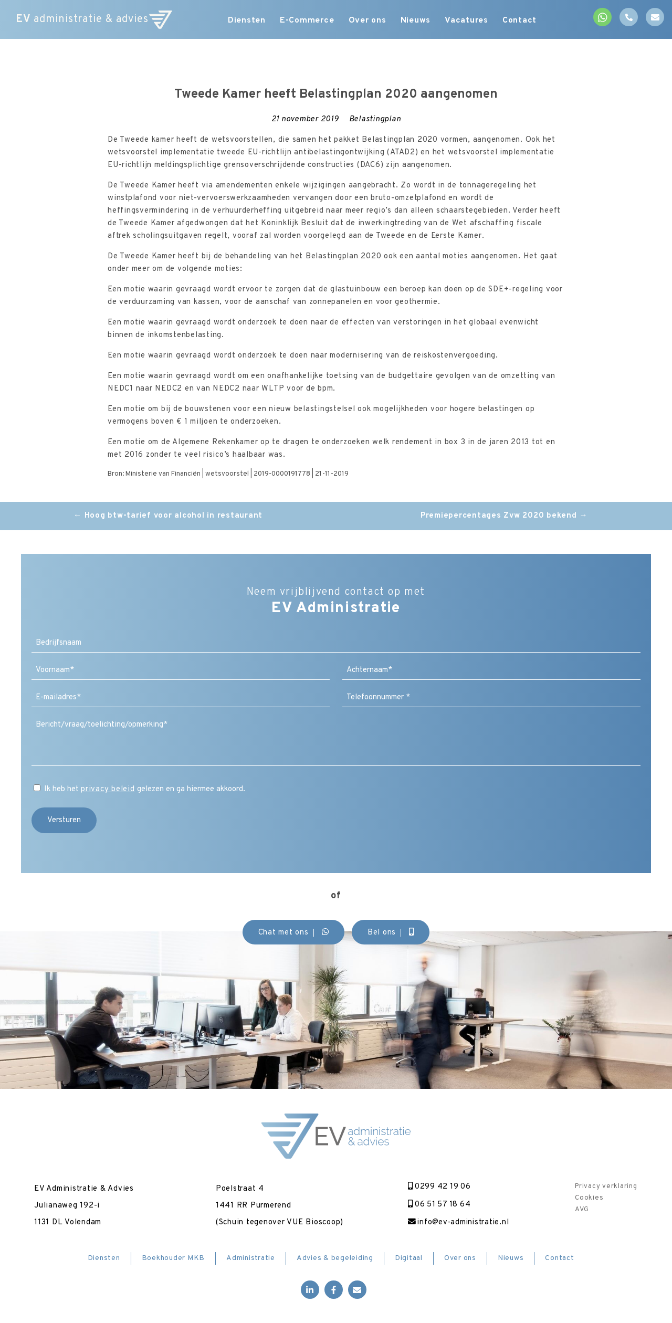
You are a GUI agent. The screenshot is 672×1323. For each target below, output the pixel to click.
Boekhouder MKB (173, 1258)
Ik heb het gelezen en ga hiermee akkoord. (144, 789)
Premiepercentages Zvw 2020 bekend (504, 516)
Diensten (245, 21)
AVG (582, 1209)
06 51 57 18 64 (437, 1205)
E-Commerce (306, 21)
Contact (525, 21)
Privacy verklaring (606, 1186)
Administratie (250, 1258)
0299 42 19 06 (436, 1187)
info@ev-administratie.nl (456, 1222)
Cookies (589, 1198)
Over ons (368, 21)
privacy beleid (108, 789)
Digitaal (409, 1258)
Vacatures (470, 21)
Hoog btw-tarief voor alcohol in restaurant (168, 516)
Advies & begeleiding (335, 1258)
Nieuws (418, 21)
